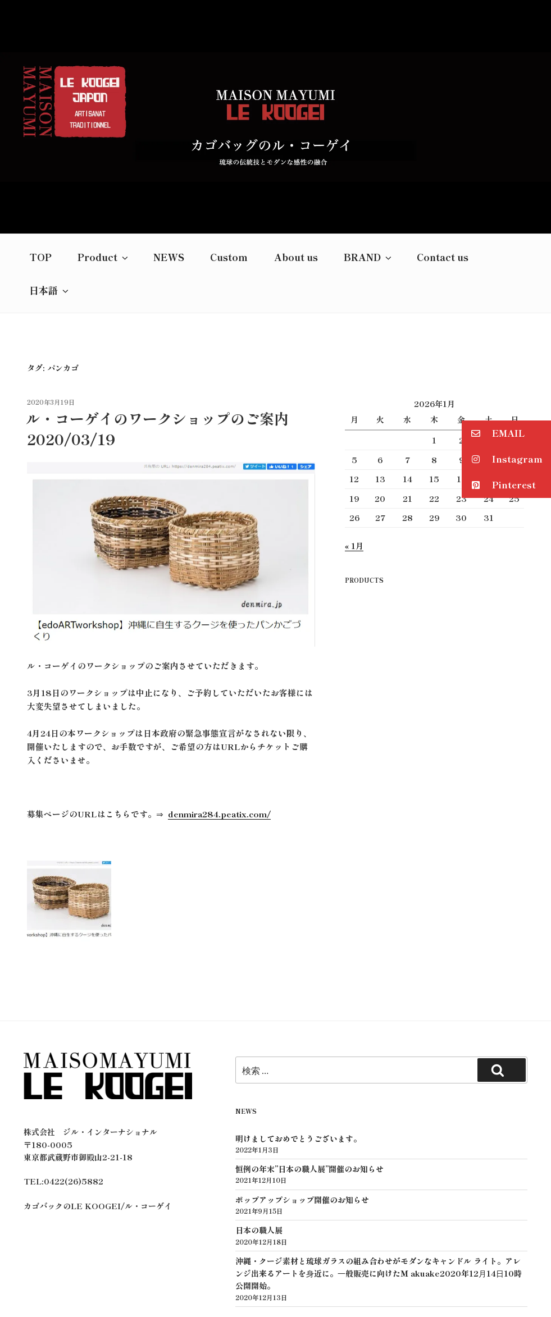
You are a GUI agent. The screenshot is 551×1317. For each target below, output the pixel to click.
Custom (229, 177)
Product (104, 177)
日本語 (49, 210)
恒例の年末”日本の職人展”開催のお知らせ (309, 1089)
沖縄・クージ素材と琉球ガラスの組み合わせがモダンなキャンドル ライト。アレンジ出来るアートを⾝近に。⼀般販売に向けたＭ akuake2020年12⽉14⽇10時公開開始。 (378, 1194)
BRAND (368, 177)
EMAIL (493, 433)
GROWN (303, 1290)
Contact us (442, 177)
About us (296, 177)
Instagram (502, 459)
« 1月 (354, 466)
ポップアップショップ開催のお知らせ (302, 1120)
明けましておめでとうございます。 (298, 1058)
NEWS (168, 177)
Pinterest (499, 485)
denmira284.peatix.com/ (219, 734)
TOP (40, 177)
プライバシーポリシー (274, 1278)
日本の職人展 (259, 1150)
